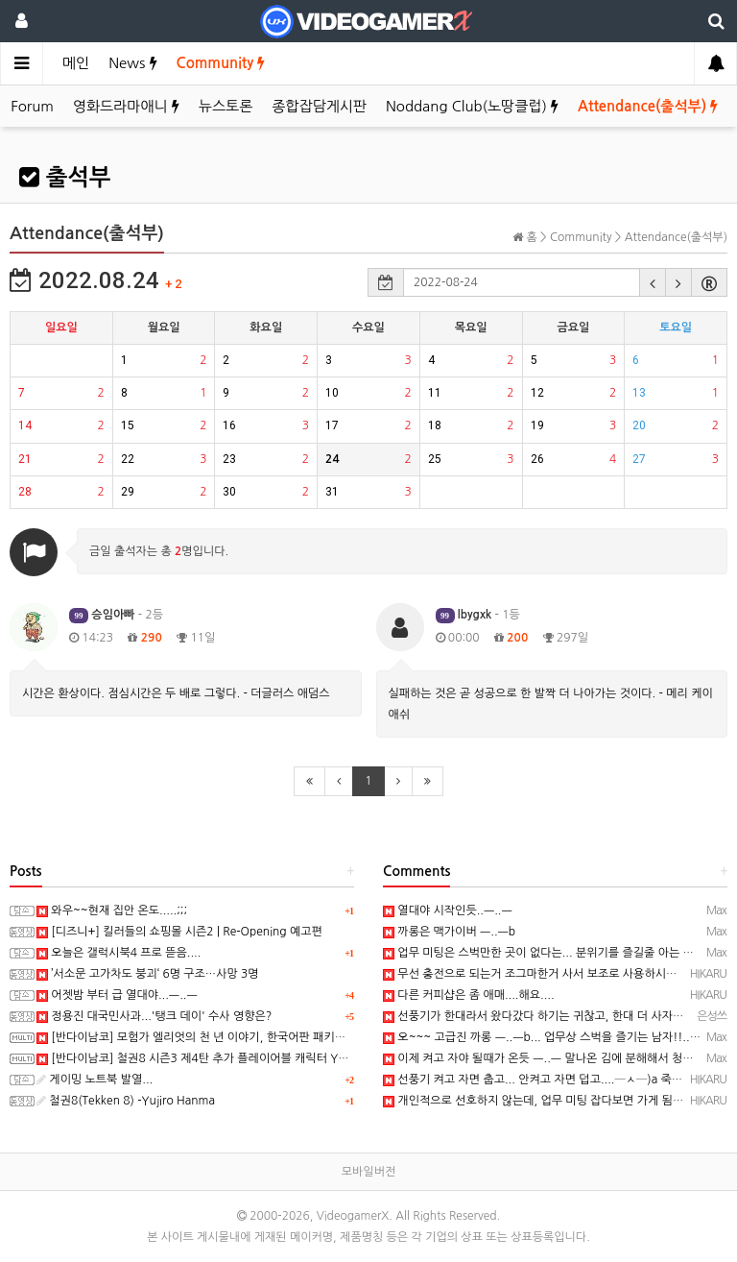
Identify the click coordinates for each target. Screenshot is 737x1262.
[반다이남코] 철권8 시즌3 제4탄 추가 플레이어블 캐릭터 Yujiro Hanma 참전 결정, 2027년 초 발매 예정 (299, 1058)
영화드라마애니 (126, 106)
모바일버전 (368, 1171)
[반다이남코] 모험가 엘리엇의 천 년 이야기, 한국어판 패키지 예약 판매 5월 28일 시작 (252, 1037)
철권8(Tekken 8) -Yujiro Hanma (125, 1100)
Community (221, 63)
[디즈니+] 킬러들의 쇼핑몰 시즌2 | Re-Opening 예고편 (179, 931)
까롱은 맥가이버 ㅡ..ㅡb (449, 931)
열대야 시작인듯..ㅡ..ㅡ (447, 910)
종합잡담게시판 (319, 106)
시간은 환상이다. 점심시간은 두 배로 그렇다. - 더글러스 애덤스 (176, 693)
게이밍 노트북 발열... (94, 1079)
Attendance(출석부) (648, 106)
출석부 (64, 177)
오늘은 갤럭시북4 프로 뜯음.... (118, 953)
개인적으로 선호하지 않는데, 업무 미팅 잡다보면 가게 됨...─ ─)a (551, 1100)
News (132, 63)
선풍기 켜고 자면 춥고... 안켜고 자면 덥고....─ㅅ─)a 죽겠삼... (543, 1079)
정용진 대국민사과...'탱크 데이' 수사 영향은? (154, 1016)
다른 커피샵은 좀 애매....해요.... (469, 995)
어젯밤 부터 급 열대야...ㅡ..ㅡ (117, 995)
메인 (75, 63)
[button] (652, 282)
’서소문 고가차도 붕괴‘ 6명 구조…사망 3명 (147, 974)
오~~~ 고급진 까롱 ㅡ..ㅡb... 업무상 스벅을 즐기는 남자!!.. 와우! (551, 1037)
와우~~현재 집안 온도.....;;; (111, 910)
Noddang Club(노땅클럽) (472, 106)
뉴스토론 (225, 106)
